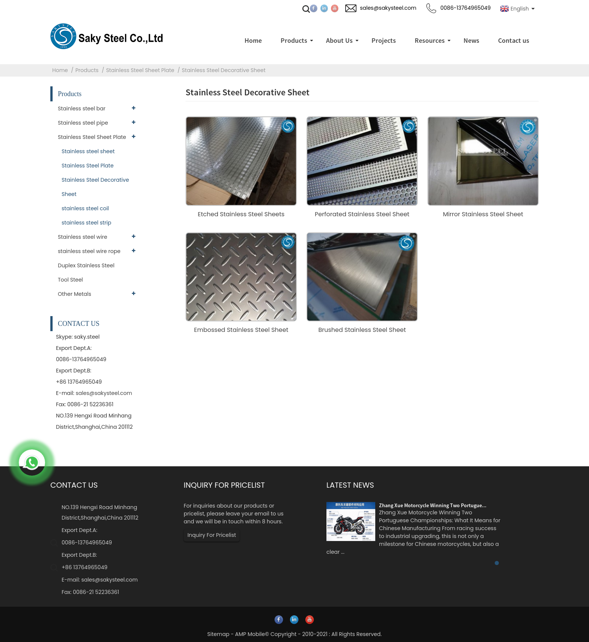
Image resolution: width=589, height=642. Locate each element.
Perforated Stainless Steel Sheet (362, 214)
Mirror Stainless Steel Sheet (483, 214)
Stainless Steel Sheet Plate (140, 70)
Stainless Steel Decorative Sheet (224, 70)
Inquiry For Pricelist (211, 535)
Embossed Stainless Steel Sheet (241, 330)
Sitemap (218, 634)
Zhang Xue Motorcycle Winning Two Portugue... (432, 505)
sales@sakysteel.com (104, 393)
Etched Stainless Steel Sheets (241, 214)
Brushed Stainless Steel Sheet (362, 330)
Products (87, 70)
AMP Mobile (250, 634)
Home (60, 70)
